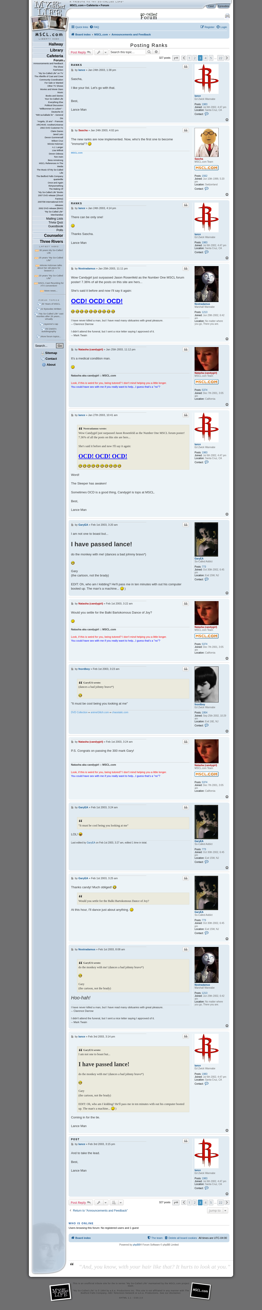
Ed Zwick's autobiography (49, 330)
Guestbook (55, 226)
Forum (105, 5)
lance (198, 96)
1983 (204, 104)
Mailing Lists (54, 218)
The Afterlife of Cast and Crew (49, 76)
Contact (49, 358)
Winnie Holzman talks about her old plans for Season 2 (49, 268)
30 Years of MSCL (51, 303)
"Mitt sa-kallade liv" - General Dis (49, 116)
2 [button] (195, 58)
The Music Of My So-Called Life (50, 171)
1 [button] (189, 58)
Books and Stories (54, 96)
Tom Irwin (58, 157)
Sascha (199, 159)
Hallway (56, 44)
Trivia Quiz (55, 222)
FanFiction (58, 70)
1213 (204, 312)
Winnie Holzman (55, 144)
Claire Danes (57, 131)
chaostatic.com (120, 712)
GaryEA (199, 558)
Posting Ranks (149, 45)
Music (60, 92)
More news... (51, 290)
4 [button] (205, 58)
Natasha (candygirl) (206, 373)
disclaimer (175, 1293)
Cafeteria (92, 5)
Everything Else (55, 102)
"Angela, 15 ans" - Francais (50, 121)
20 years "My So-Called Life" (51, 276)
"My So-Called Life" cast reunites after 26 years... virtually (49, 316)
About (48, 364)
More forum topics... (51, 336)
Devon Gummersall (54, 137)
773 (204, 566)
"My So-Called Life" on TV (50, 73)
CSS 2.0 (138, 1298)
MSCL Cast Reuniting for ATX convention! (51, 284)
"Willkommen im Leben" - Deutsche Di (51, 110)
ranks (76, 64)
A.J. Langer (57, 147)
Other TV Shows (55, 86)
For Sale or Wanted (54, 83)
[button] (175, 58)
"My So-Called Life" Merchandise (54, 213)
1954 (204, 712)
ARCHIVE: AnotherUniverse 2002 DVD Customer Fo (49, 126)
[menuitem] (94, 27)
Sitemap (49, 353)
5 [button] (211, 58)
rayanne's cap (51, 324)
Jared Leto (58, 134)
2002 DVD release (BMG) (51, 208)
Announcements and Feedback (48, 63)
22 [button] (220, 58)
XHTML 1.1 (125, 1298)
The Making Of (56, 189)
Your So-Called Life (54, 99)
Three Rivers (51, 241)
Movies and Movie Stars (51, 89)
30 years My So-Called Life (51, 251)
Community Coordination (51, 80)
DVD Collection (79, 712)
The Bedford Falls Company (49, 176)
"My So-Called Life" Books (50, 192)
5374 (204, 390)
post (75, 1139)
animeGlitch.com (100, 712)
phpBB (136, 1244)
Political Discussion (54, 105)
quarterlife (58, 179)
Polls (59, 230)
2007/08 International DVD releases (50, 203)
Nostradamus (202, 304)
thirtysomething (55, 186)
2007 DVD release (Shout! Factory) (50, 197)
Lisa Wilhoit (57, 150)
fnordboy (200, 704)
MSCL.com (77, 5)
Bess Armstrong (55, 160)
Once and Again (55, 183)
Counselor (53, 236)
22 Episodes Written (51, 309)
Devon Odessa (56, 154)
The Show (58, 67)
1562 (204, 176)
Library (56, 50)
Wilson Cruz (57, 141)
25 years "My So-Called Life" (51, 259)
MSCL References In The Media (51, 165)
